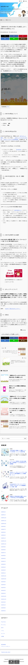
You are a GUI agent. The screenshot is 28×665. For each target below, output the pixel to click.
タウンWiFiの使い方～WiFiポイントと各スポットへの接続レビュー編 (17, 410)
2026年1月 (3, 514)
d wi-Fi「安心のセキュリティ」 (13, 308)
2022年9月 (3, 581)
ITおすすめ (3, 621)
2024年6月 (3, 555)
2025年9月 (3, 526)
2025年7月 (3, 529)
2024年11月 (3, 543)
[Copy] (23, 39)
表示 (8, 106)
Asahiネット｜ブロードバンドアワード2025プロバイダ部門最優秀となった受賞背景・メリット (18, 473)
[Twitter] (5, 36)
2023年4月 (3, 567)
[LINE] (14, 39)
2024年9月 (3, 546)
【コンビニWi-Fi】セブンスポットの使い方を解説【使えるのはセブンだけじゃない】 (17, 422)
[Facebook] (14, 36)
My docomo (18, 149)
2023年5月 (3, 564)
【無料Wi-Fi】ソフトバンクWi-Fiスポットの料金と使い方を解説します (17, 398)
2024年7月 (3, 552)
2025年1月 (3, 538)
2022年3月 (3, 590)
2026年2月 (3, 511)
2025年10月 (3, 523)
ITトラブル (3, 624)
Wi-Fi (2, 627)
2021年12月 (3, 596)
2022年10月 (3, 578)
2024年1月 (3, 561)
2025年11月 (3, 520)
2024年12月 (3, 541)
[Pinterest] (23, 36)
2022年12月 (3, 575)
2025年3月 (3, 532)
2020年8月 (3, 607)
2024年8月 (3, 549)
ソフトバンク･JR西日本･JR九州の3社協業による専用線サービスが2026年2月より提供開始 (18, 462)
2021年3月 (3, 602)
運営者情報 (3, 644)
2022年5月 (3, 584)
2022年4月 (3, 587)
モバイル (9, 20)
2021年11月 (3, 599)
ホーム (3, 20)
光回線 (2, 636)
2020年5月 (3, 610)
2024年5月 (3, 558)
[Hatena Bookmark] (5, 39)
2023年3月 (3, 570)
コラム (2, 630)
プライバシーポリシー (5, 646)
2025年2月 (3, 535)
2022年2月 (3, 593)
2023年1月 (3, 573)
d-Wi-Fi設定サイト (18, 210)
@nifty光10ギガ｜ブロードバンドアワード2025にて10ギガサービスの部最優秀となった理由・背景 (18, 485)
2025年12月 (3, 517)
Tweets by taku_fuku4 (5, 652)
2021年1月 (3, 604)
